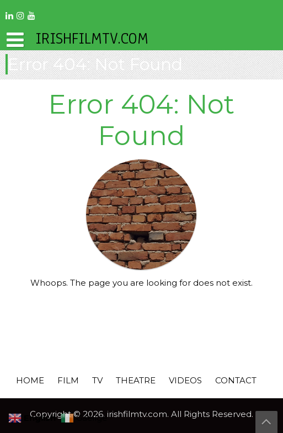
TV (97, 380)
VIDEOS (185, 380)
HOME (30, 380)
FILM (68, 380)
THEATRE (136, 380)
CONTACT (236, 380)
